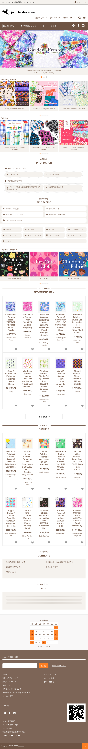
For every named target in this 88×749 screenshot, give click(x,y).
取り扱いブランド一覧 (13, 214)
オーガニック (9, 235)
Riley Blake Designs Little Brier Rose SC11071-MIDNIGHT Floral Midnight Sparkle (44, 325)
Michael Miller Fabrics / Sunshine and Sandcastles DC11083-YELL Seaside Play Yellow (27, 463)
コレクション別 (75, 229)
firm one (21, 746)
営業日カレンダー (29, 26)
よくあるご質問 (52, 174)
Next (85, 54)
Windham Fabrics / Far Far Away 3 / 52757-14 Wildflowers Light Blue (10, 459)
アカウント (80, 2)
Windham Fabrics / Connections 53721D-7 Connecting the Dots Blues (60, 322)
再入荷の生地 (52, 209)
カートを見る (49, 26)
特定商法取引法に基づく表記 (13, 732)
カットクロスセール (12, 220)
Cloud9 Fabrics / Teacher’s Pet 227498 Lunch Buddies (44, 458)
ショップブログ (8, 721)
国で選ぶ (8, 229)
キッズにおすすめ (33, 235)
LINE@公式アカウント (15, 567)
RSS (4, 728)
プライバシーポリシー (11, 736)
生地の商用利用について (15, 562)
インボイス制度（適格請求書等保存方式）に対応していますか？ (24, 188)
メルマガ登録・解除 (10, 725)
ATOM (9, 728)
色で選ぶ (51, 229)
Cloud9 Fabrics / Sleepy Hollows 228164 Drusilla (77, 377)
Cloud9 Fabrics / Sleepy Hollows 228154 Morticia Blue (61, 518)
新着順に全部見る (11, 209)
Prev (3, 54)
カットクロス (52, 235)
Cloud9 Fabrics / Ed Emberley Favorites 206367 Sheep (10, 377)
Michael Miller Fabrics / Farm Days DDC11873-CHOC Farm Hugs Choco (77, 460)
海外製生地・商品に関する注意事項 (59, 562)
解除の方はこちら (59, 666)
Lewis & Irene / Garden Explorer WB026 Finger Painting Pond (27, 519)
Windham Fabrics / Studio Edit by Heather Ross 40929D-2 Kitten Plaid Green (77, 324)
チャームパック (75, 235)
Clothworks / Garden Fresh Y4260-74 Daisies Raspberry (27, 321)
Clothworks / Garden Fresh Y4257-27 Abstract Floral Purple (10, 322)
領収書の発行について (54, 187)
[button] (3, 97)
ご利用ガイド (9, 26)
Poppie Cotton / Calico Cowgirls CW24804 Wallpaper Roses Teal (11, 518)
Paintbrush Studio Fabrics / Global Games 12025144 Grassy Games (60, 460)
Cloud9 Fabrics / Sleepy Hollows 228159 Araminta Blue (60, 379)
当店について (11, 572)
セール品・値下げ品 (55, 214)
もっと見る (45, 416)
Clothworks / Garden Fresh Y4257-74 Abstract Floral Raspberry (77, 518)
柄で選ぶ (30, 229)
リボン (7, 241)
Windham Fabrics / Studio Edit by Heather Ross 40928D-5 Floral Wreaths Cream (44, 381)
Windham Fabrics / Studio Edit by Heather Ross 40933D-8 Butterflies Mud (44, 519)
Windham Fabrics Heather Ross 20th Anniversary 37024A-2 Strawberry (27, 379)
